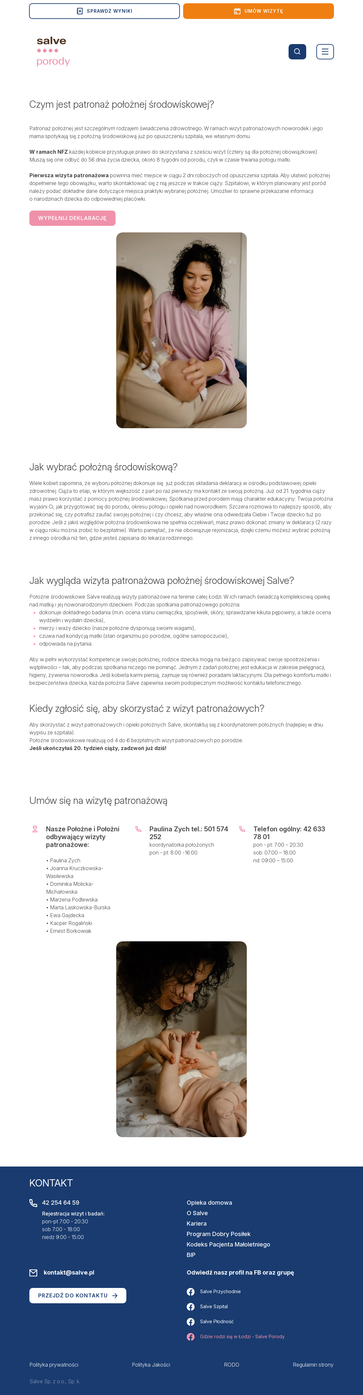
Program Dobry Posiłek (219, 1233)
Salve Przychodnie (214, 1292)
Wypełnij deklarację (72, 218)
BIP (191, 1254)
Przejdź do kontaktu (78, 1295)
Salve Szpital (207, 1307)
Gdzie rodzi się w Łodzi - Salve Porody (236, 1337)
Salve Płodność (210, 1322)
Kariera (197, 1223)
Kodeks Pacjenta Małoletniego (228, 1244)
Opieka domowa (209, 1202)
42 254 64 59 (60, 1202)
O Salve (197, 1213)
